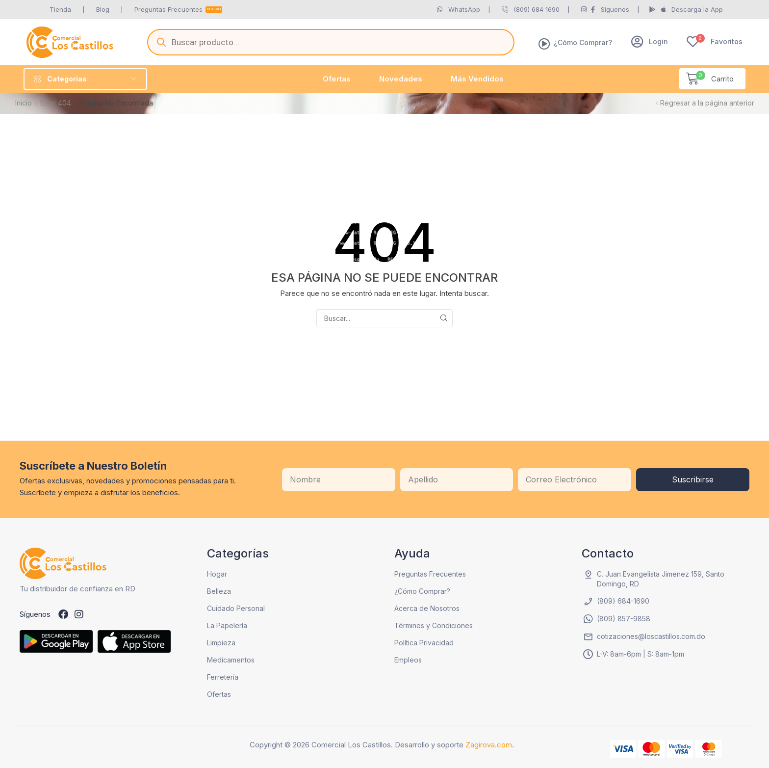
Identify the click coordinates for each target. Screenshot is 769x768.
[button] (649, 41)
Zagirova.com (488, 744)
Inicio (23, 103)
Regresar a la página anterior (707, 103)
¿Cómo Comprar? (583, 42)
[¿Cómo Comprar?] (544, 44)
